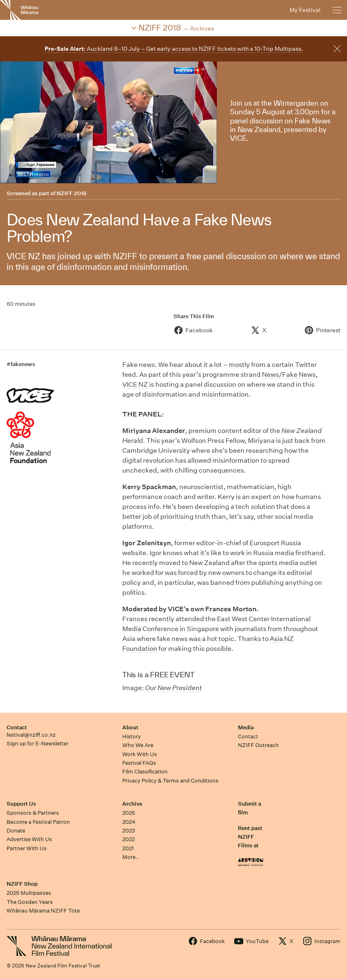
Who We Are (137, 745)
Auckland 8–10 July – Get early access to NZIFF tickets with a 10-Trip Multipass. (174, 48)
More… (130, 857)
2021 (128, 848)
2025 (128, 812)
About (130, 727)
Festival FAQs (139, 762)
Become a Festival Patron (38, 821)
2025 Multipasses (29, 892)
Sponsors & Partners (33, 812)
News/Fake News (289, 374)
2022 (128, 839)
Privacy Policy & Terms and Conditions (170, 780)
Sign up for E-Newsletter (38, 743)
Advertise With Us (29, 839)
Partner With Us (27, 848)
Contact (17, 727)
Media (246, 727)
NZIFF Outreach (258, 745)
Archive (132, 803)
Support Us (21, 803)
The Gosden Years (30, 902)
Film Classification (145, 771)
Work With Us (139, 754)
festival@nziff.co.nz (31, 734)
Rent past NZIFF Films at (250, 837)
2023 (128, 830)
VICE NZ (135, 384)
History (131, 736)
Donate (16, 830)
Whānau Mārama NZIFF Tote (43, 910)
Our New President (173, 688)
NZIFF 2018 (71, 193)
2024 (128, 821)
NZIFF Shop (22, 883)
